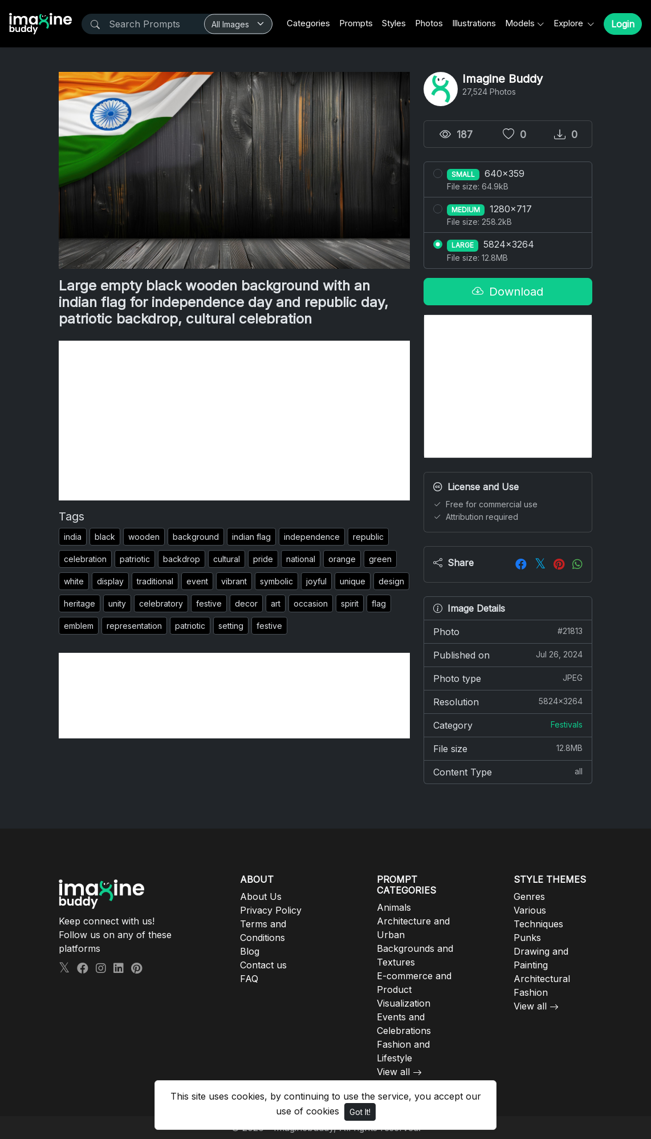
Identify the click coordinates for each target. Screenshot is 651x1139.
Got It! (360, 1112)
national (300, 559)
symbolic (276, 581)
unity (117, 603)
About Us (261, 896)
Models (520, 23)
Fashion (531, 992)
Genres (529, 896)
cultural (226, 559)
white (74, 581)
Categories (308, 23)
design (391, 581)
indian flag (251, 537)
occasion (311, 603)
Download (507, 291)
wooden (144, 537)
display (110, 581)
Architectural (542, 978)
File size (508, 748)
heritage (79, 603)
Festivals (567, 724)
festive (209, 603)
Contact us (263, 965)
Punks (527, 937)
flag (379, 603)
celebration (85, 559)
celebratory (161, 603)
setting (230, 626)
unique (352, 581)
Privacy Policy (271, 910)
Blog (249, 951)
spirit (350, 603)
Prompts (356, 23)
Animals (394, 907)
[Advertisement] (234, 420)
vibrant (234, 581)
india (73, 537)
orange (342, 559)
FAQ (249, 978)
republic (368, 537)
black (105, 537)
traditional (155, 581)
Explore (569, 23)
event (197, 581)
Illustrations (474, 23)
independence (312, 537)
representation (134, 626)
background (196, 537)
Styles (394, 23)
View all (393, 1071)
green (380, 559)
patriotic (135, 559)
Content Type (508, 771)
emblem (78, 626)
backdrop (181, 559)
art (275, 603)
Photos (429, 23)
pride (263, 559)
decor (246, 603)
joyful (316, 581)
